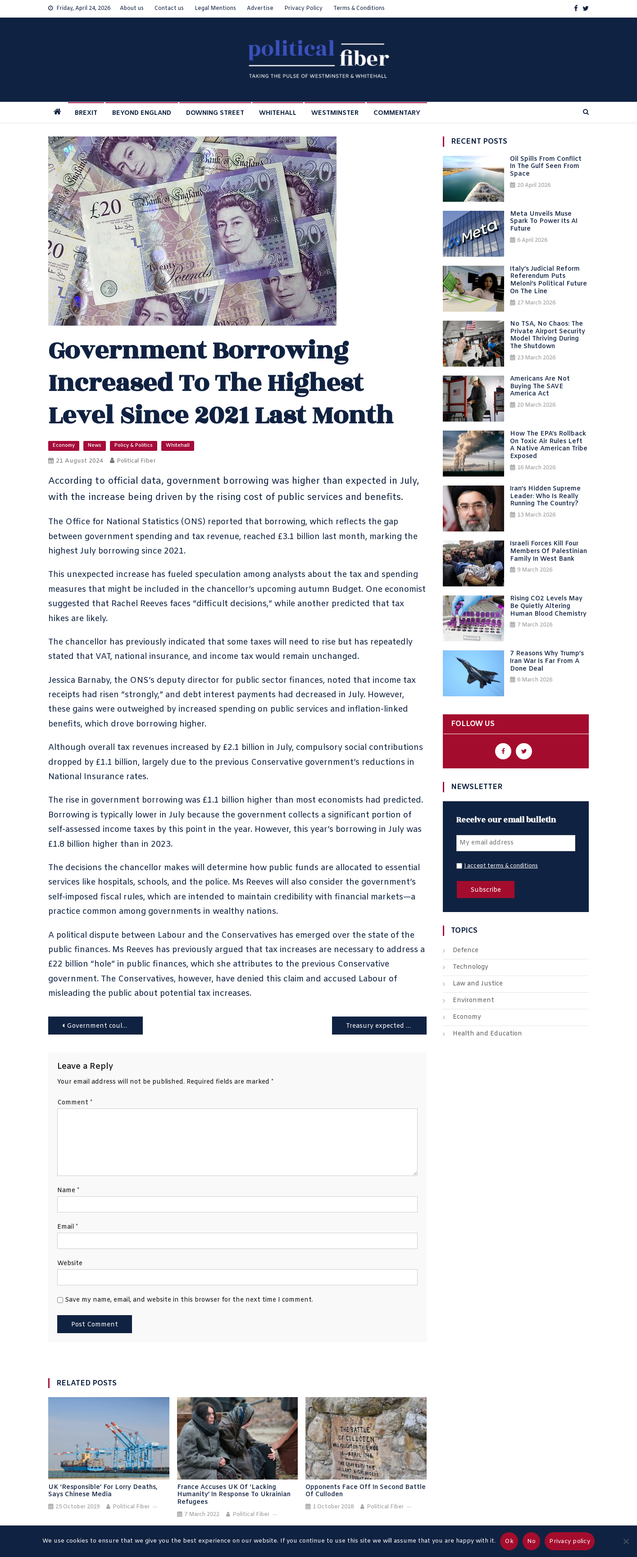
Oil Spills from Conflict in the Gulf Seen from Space (546, 167)
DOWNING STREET (215, 113)
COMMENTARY (396, 113)
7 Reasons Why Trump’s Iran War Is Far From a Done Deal (547, 661)
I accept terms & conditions (501, 866)
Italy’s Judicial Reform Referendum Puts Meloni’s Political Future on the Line (548, 281)
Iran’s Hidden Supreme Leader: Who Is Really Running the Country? (545, 497)
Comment (74, 1103)
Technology (470, 967)
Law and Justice (478, 984)
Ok (509, 1541)
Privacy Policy (303, 8)
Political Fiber (136, 461)
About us (132, 8)
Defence (465, 950)
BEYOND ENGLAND (141, 113)
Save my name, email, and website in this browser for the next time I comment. (189, 1300)
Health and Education (487, 1034)
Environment (473, 1000)
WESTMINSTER (335, 113)
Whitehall (178, 445)
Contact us (169, 8)
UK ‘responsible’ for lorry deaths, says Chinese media (103, 1491)
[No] (625, 1541)
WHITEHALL (277, 113)
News (94, 445)
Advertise (260, 8)
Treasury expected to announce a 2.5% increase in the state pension (386, 1026)
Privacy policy (569, 1541)
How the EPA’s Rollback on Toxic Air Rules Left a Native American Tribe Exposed (548, 446)
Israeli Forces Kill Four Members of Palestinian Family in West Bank (548, 551)
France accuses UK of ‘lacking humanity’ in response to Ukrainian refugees (234, 1495)
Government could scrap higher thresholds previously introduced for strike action (105, 1026)
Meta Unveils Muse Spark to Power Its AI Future (544, 222)
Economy (64, 445)
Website (69, 1263)
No (531, 1541)
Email (67, 1227)
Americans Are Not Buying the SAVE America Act (540, 387)
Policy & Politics (133, 445)
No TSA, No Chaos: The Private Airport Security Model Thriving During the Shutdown (547, 336)
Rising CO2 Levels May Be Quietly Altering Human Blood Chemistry (548, 606)
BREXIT (86, 113)
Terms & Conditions (359, 8)
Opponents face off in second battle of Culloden (365, 1491)
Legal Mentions (215, 8)
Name (68, 1190)
